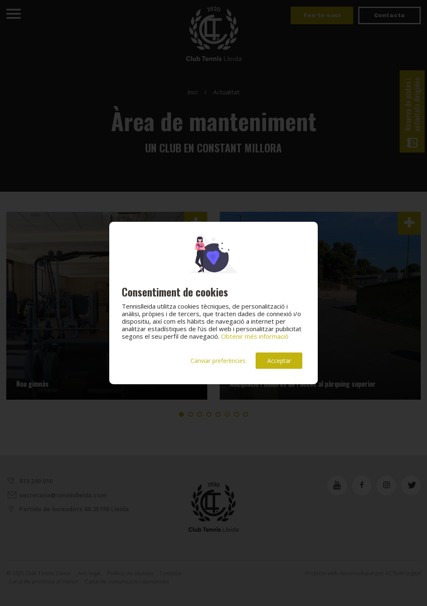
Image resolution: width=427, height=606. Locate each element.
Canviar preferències (218, 361)
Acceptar (279, 361)
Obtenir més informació (255, 336)
